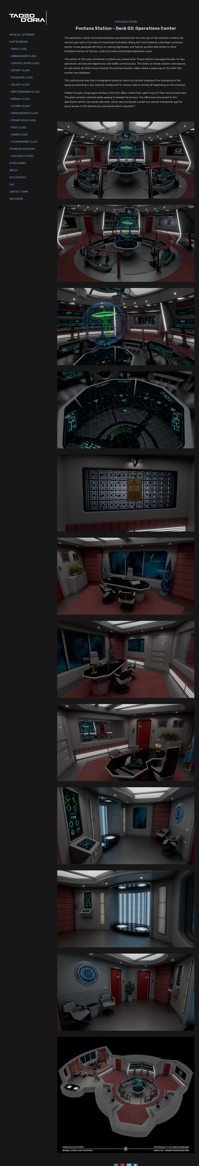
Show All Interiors (21, 34)
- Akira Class (18, 48)
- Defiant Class (19, 70)
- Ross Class (17, 127)
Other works (17, 163)
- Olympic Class (19, 106)
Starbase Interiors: (22, 148)
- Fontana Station (21, 156)
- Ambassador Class (23, 56)
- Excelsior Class (21, 77)
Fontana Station (126, 21)
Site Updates (17, 177)
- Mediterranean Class (24, 91)
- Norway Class (19, 98)
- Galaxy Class (19, 84)
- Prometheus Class (22, 120)
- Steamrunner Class (23, 141)
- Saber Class (18, 134)
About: (13, 170)
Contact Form (18, 191)
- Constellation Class (24, 63)
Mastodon (16, 198)
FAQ (11, 184)
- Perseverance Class (23, 113)
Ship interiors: (18, 41)
